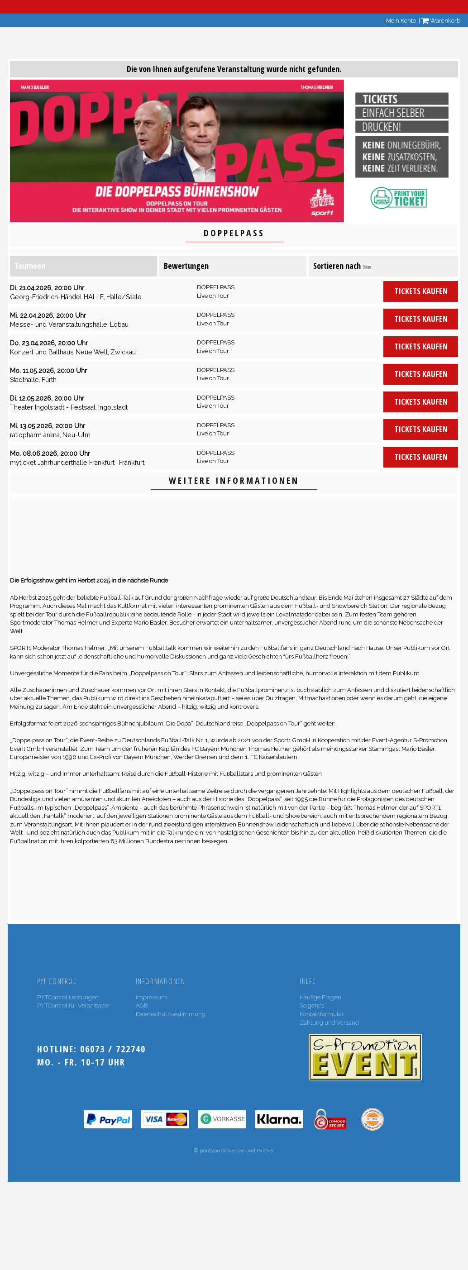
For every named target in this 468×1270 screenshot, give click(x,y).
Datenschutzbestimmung (170, 1014)
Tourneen (29, 265)
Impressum (151, 997)
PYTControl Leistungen (68, 997)
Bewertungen (186, 265)
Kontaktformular (322, 1014)
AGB (142, 1005)
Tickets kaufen (421, 291)
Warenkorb (440, 20)
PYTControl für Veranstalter (73, 1005)
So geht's (312, 1005)
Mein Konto (401, 20)
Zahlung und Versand (329, 1022)
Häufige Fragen (320, 997)
